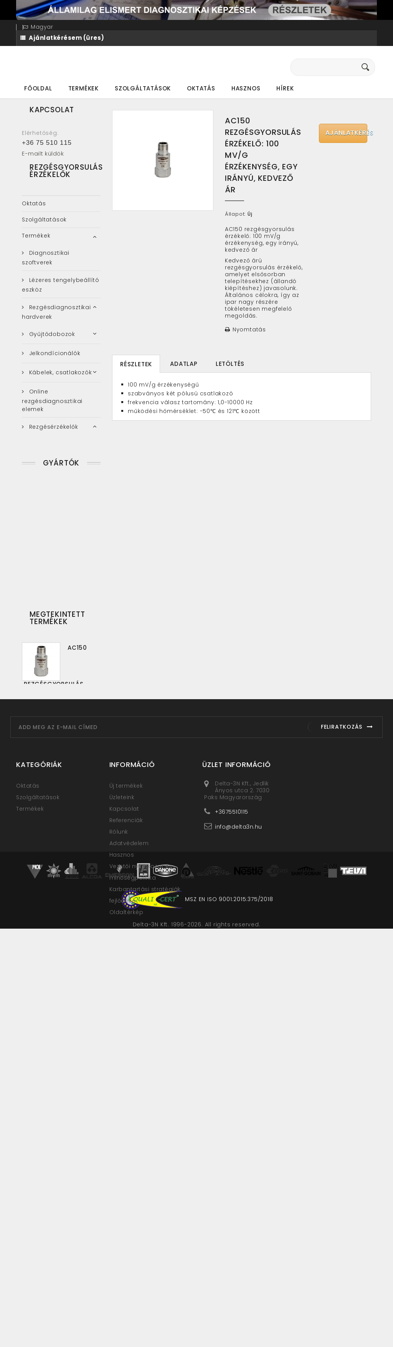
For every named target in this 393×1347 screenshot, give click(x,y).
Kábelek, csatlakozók (59, 386)
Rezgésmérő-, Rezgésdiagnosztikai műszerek (53, 634)
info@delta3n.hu (238, 1169)
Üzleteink (122, 1140)
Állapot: (235, 214)
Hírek (285, 88)
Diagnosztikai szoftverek (45, 271)
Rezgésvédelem (52, 661)
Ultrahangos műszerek (62, 707)
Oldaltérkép (126, 1255)
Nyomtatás (249, 329)
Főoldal (38, 88)
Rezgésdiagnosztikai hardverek (56, 325)
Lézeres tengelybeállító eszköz (60, 298)
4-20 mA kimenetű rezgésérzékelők (53, 463)
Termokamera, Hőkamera (47, 685)
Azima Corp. (46, 769)
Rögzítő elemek (51, 587)
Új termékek (126, 1128)
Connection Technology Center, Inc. (57, 813)
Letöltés (230, 364)
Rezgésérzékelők (52, 440)
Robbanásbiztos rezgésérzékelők (50, 564)
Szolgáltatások (143, 88)
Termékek (83, 88)
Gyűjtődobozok (51, 347)
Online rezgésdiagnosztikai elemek (52, 413)
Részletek (136, 364)
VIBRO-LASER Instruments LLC (45, 854)
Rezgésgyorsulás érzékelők (51, 510)
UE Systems (45, 833)
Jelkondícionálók (54, 366)
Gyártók (61, 741)
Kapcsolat (124, 1151)
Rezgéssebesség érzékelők (51, 537)
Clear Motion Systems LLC (58, 789)
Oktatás (201, 88)
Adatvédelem (129, 1186)
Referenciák (126, 1163)
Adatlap (184, 364)
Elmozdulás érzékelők (60, 486)
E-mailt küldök (43, 153)
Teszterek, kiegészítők (60, 606)
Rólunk (118, 1174)
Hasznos (246, 88)
